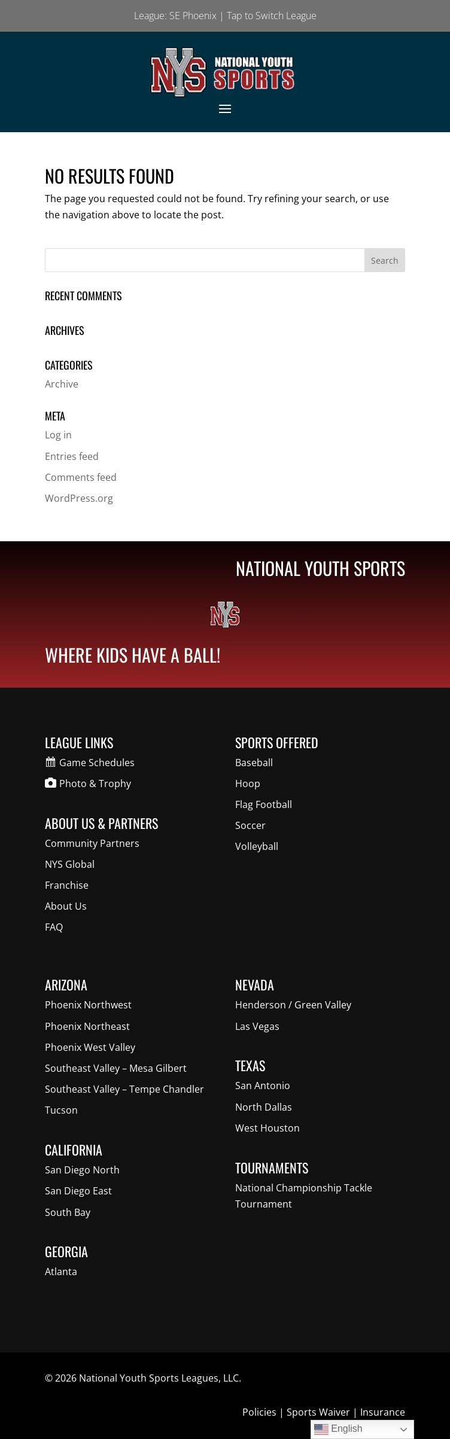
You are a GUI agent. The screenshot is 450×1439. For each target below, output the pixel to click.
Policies (259, 1412)
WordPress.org (79, 498)
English (338, 1429)
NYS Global (70, 864)
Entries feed (72, 456)
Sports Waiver (318, 1412)
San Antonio (262, 1085)
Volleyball (256, 846)
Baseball (254, 762)
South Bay (67, 1212)
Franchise (67, 885)
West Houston (267, 1128)
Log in (58, 434)
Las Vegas (257, 1026)
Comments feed (81, 477)
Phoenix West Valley (90, 1047)
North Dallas (263, 1107)
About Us (66, 906)
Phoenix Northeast (87, 1026)
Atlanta (61, 1271)
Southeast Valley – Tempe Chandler (124, 1089)
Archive (61, 384)
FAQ (54, 927)
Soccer (250, 825)
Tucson (61, 1110)
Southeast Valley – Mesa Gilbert (116, 1068)
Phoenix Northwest (88, 1004)
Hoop (247, 783)
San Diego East (78, 1190)
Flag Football (263, 804)
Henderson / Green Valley (293, 1004)
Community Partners (92, 843)
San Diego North (82, 1169)
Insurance (382, 1412)
